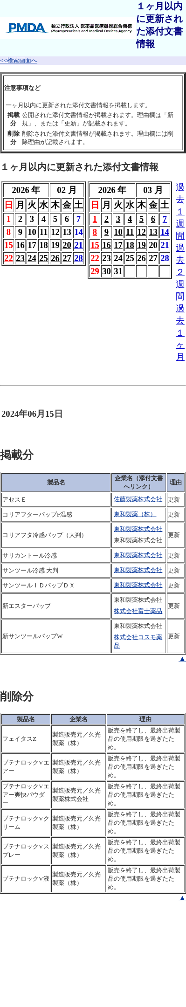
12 (141, 232)
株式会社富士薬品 (138, 610)
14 (164, 232)
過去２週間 (180, 272)
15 (94, 245)
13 (153, 232)
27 (66, 258)
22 (8, 258)
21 (78, 245)
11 (130, 232)
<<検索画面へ (18, 60)
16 (106, 245)
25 (43, 258)
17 (118, 245)
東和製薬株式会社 (138, 528)
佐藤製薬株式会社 (138, 499)
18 (129, 245)
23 (20, 258)
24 (32, 258)
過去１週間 (180, 211)
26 (55, 258)
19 (141, 245)
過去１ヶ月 (180, 332)
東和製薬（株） (135, 513)
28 (78, 258)
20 (66, 245)
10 (118, 232)
